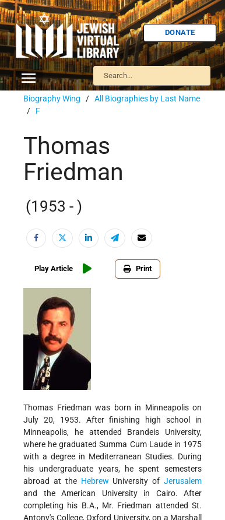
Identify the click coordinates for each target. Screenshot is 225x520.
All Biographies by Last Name (147, 98)
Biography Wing (51, 98)
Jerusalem (183, 481)
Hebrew (95, 481)
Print (138, 268)
